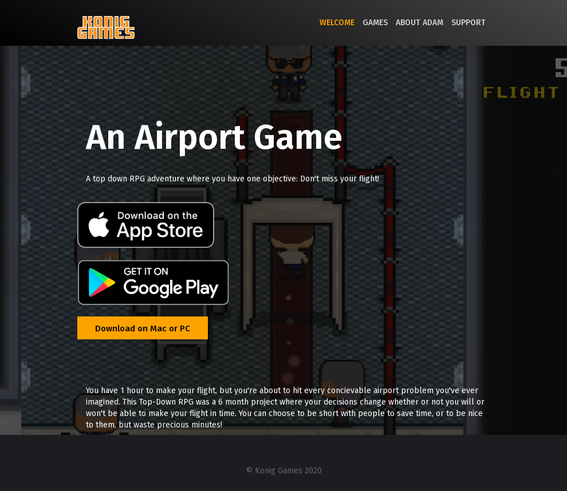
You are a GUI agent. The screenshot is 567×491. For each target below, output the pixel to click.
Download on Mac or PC (142, 328)
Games (375, 22)
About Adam (419, 22)
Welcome (337, 22)
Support (468, 22)
